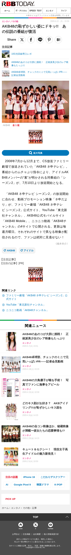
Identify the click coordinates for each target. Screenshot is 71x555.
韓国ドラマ (43, 484)
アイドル (29, 250)
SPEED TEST (35, 11)
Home (21, 528)
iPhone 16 (29, 477)
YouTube (50, 528)
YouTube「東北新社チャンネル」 (26, 304)
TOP (35, 517)
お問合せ (16, 534)
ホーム (7, 11)
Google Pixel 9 (22, 484)
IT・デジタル (21, 11)
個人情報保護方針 (51, 534)
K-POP (58, 484)
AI (7, 484)
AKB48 (11, 250)
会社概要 (37, 534)
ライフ (64, 11)
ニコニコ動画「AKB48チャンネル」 (27, 310)
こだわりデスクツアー (53, 477)
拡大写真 (37, 153)
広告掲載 (26, 534)
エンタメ (49, 11)
